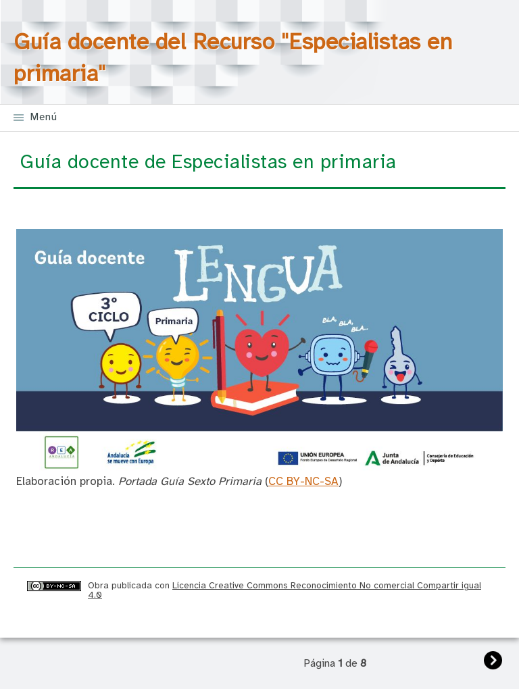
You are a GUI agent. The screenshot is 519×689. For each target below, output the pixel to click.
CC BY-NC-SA (303, 482)
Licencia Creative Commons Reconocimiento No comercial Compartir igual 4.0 (284, 590)
